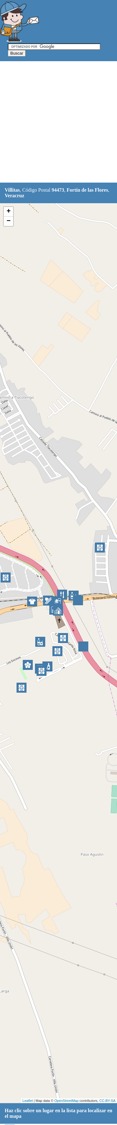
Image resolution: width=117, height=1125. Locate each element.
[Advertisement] (58, 122)
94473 (58, 190)
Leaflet (27, 1101)
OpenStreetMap (66, 1101)
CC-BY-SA (107, 1101)
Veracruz (14, 195)
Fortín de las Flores (87, 190)
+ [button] (9, 211)
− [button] (9, 221)
